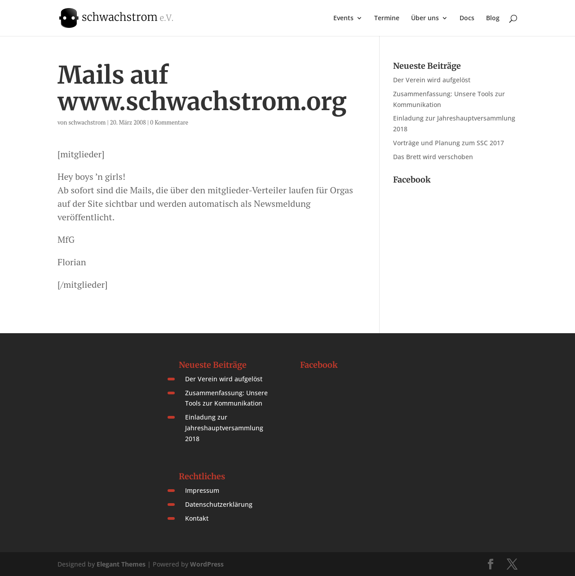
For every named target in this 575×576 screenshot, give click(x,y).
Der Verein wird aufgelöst (431, 80)
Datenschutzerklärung (218, 504)
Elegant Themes (121, 564)
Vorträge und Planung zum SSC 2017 (448, 142)
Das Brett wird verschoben (433, 156)
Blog (493, 18)
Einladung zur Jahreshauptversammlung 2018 (224, 428)
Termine (386, 18)
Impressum (202, 490)
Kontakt (196, 518)
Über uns (425, 18)
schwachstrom (87, 122)
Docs (467, 18)
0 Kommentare (169, 122)
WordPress (207, 564)
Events (343, 18)
